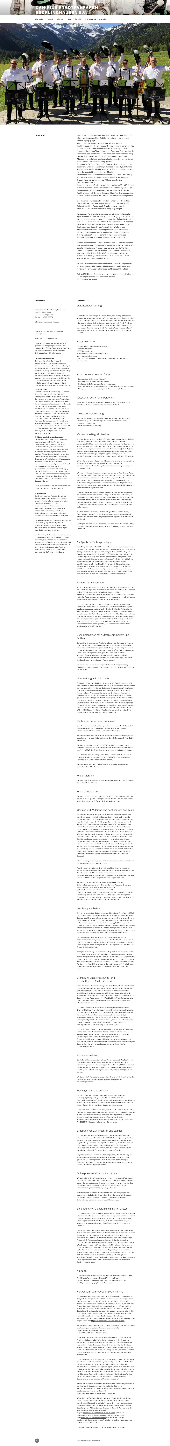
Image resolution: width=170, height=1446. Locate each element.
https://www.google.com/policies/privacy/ (107, 1280)
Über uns (60, 19)
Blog (69, 19)
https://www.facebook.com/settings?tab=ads (99, 1413)
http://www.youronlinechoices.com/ (93, 892)
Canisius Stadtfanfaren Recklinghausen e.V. (67, 10)
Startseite (39, 19)
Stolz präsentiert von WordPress (88, 1441)
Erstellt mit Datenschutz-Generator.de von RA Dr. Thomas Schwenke (101, 1427)
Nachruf (50, 19)
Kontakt (78, 19)
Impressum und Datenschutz (95, 19)
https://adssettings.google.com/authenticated (96, 1283)
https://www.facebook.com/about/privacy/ (101, 1393)
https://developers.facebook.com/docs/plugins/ (107, 1321)
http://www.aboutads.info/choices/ (93, 890)
